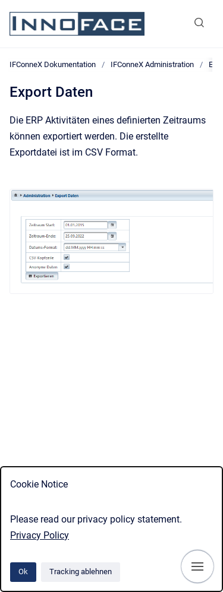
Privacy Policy (39, 535)
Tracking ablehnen (80, 571)
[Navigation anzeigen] (197, 566)
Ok (23, 571)
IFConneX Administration (152, 64)
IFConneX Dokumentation (53, 64)
